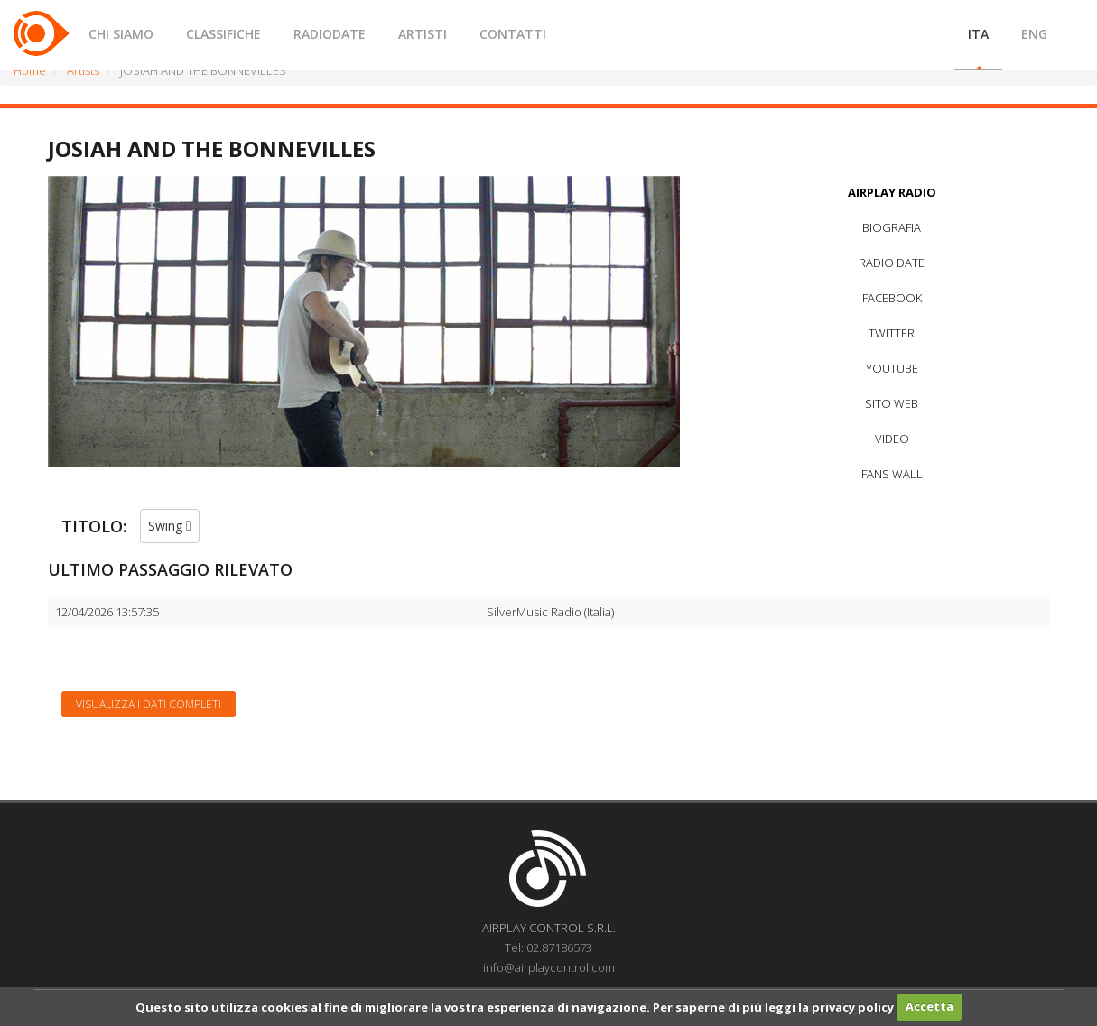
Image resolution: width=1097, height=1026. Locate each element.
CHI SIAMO (120, 33)
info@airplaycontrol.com (549, 967)
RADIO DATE (892, 262)
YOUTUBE (892, 368)
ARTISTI (422, 33)
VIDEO (892, 438)
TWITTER (892, 333)
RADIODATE (329, 33)
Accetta (929, 1006)
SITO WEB (891, 403)
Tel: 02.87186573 (548, 947)
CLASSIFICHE (223, 33)
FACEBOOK (892, 298)
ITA (978, 33)
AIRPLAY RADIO (892, 192)
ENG (1034, 33)
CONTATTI (512, 33)
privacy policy (853, 1006)
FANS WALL (892, 474)
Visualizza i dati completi (148, 704)
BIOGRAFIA (891, 227)
